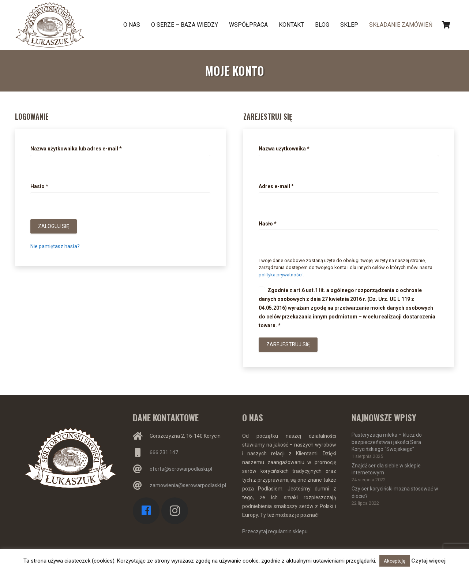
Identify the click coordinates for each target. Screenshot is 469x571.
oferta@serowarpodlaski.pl (181, 469)
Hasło (39, 186)
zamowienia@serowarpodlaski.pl (188, 485)
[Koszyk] (446, 25)
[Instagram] (174, 510)
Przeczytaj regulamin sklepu (275, 531)
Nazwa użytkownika (284, 149)
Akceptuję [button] (394, 561)
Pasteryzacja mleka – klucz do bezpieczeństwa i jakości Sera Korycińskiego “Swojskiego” (387, 442)
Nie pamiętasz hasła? (55, 246)
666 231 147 (164, 452)
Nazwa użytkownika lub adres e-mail (76, 149)
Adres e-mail (276, 186)
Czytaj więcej (428, 560)
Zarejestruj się (288, 344)
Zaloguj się (53, 226)
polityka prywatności (281, 274)
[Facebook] (146, 510)
